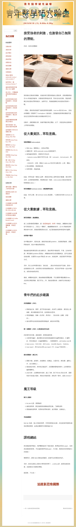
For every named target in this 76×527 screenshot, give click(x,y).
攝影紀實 (8, 69)
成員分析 (8, 50)
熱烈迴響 (10, 36)
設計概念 (8, 53)
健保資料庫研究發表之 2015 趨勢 (11, 88)
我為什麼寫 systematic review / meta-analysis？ (11, 77)
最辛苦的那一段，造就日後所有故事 (11, 126)
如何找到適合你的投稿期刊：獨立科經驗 (11, 114)
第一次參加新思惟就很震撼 (31, 508)
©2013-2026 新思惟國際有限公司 (34, 522)
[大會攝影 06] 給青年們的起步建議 (11, 214)
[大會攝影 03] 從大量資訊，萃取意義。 (11, 232)
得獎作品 (8, 62)
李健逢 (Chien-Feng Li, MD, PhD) (11, 176)
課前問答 (8, 59)
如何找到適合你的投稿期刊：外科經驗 (11, 101)
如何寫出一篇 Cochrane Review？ (11, 83)
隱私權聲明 (48, 522)
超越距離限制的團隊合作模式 (11, 120)
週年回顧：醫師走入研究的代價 (11, 188)
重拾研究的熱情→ (67, 508)
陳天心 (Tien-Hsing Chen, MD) (11, 171)
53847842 (43, 522)
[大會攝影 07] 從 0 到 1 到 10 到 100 (11, 209)
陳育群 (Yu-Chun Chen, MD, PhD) (10, 146)
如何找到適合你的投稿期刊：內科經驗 (11, 108)
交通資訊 (8, 72)
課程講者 (8, 56)
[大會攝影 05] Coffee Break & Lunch (12, 219)
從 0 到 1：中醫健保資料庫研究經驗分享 (12, 94)
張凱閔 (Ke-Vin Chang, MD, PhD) (10, 136)
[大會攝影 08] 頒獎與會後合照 (11, 204)
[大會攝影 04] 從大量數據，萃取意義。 (11, 225)
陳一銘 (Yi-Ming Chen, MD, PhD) (10, 161)
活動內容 (8, 46)
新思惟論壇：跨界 (49, 224)
